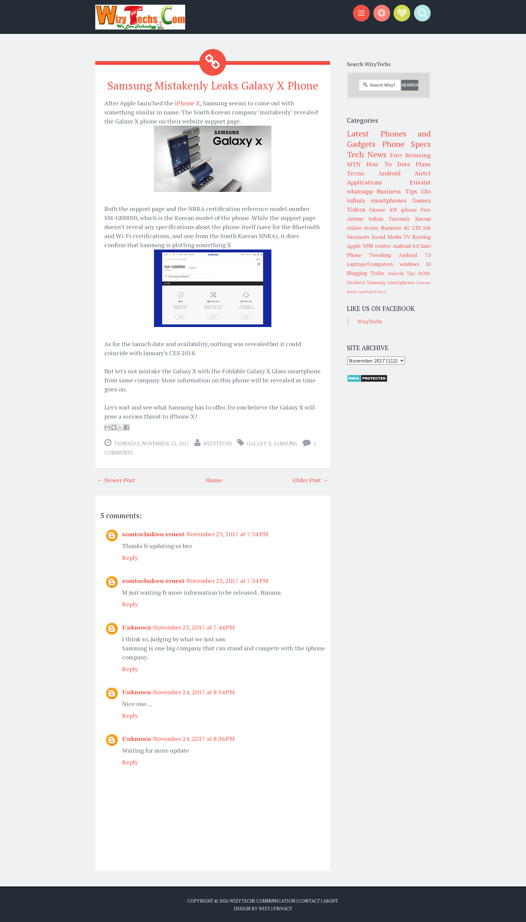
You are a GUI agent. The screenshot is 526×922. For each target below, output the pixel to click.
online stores (362, 227)
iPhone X (187, 103)
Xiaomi (423, 218)
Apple (354, 245)
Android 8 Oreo (372, 291)
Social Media (387, 236)
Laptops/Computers (370, 264)
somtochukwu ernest (153, 534)
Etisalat (420, 182)
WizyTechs (217, 443)
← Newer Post (116, 480)
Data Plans (414, 164)
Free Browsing (410, 155)
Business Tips (397, 191)
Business (391, 227)
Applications (364, 182)
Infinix (376, 218)
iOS (393, 209)
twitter (383, 245)
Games (421, 200)
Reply (130, 557)
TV (407, 236)
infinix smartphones (377, 200)
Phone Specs (406, 144)
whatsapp (360, 191)
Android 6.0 (405, 245)
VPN (368, 245)
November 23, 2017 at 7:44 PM (194, 627)
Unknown (136, 627)
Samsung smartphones (390, 282)
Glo (426, 191)
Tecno (355, 173)
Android (389, 173)
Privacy (282, 909)
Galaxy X (259, 443)
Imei (426, 245)
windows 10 (415, 264)
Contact (309, 901)
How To (378, 164)
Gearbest (356, 282)
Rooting (421, 236)
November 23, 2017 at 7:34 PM (227, 534)
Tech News (366, 154)
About (330, 901)
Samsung (286, 443)
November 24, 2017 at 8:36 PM (194, 739)
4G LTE (412, 227)
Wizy (264, 909)
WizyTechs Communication (262, 901)
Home (214, 480)
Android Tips (401, 273)
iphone (409, 209)
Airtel (423, 173)
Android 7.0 (415, 255)
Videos (356, 209)
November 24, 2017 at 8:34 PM (194, 692)
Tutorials (399, 218)
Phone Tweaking (369, 255)
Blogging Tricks (365, 273)
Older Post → (310, 480)
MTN (354, 164)
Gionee (377, 209)
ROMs (424, 273)
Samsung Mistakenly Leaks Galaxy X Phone (212, 85)
